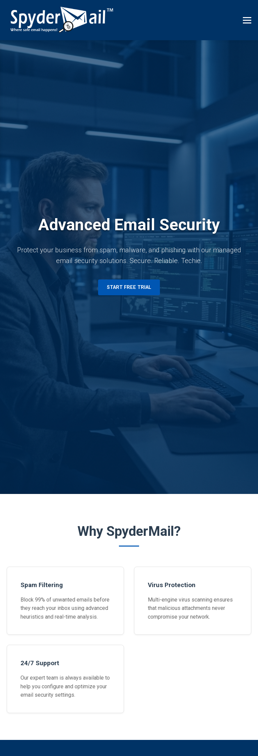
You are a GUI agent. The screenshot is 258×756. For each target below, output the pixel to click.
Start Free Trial (129, 287)
